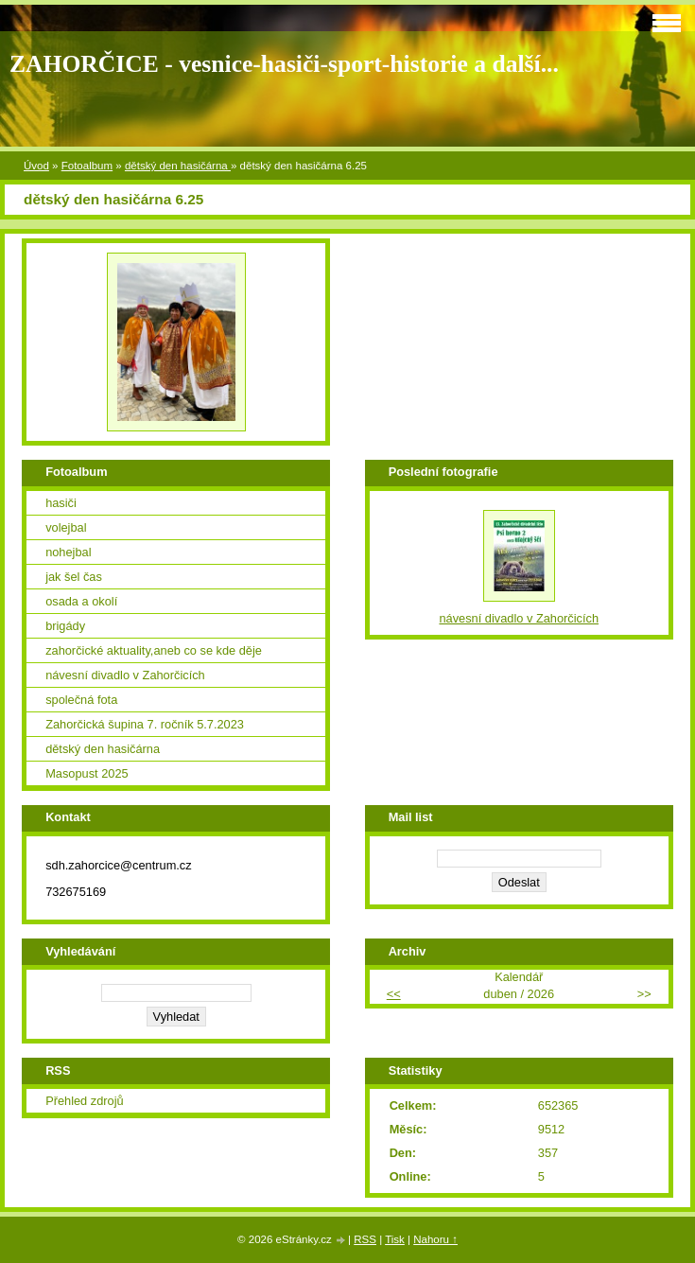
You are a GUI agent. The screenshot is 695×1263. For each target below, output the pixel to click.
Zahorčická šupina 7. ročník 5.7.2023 (144, 724)
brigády (65, 626)
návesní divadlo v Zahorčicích (125, 675)
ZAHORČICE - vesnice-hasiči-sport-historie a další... (284, 64)
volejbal (65, 527)
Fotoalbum (87, 165)
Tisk (395, 1239)
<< (394, 994)
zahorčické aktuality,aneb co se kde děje (153, 650)
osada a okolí (81, 601)
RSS (365, 1239)
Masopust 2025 (87, 773)
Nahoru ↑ (435, 1239)
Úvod (36, 165)
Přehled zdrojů (84, 1101)
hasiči (61, 503)
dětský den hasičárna (178, 165)
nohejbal (68, 552)
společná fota (81, 700)
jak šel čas (73, 577)
